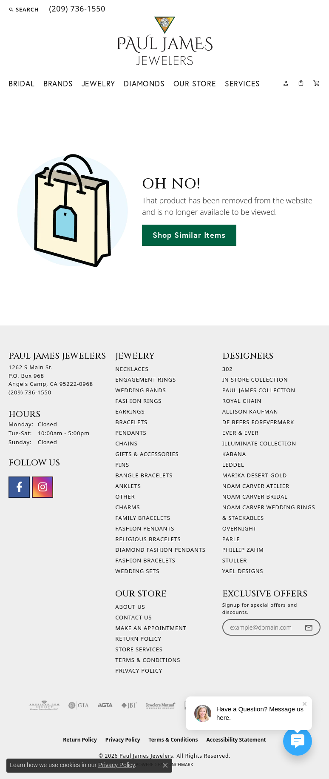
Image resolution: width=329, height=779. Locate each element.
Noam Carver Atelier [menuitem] (255, 486)
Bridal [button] (22, 83)
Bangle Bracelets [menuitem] (144, 475)
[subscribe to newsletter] (309, 627)
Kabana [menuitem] (234, 454)
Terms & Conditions (147, 660)
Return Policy (138, 638)
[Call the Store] (30, 392)
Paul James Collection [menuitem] (258, 390)
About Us (130, 607)
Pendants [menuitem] (130, 433)
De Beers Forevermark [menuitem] (258, 422)
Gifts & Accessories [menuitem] (147, 454)
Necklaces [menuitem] (131, 369)
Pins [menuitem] (122, 464)
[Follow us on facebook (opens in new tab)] (19, 487)
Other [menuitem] (125, 496)
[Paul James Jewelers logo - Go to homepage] (165, 41)
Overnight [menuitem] (239, 528)
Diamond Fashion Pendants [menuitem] (160, 550)
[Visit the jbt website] (129, 705)
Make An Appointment (150, 628)
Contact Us (133, 617)
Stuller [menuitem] (234, 560)
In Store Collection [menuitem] (255, 379)
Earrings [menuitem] (130, 411)
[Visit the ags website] (44, 705)
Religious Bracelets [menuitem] (148, 539)
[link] (76, 9)
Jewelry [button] (99, 83)
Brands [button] (58, 83)
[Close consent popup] (165, 765)
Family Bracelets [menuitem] (142, 518)
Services (242, 83)
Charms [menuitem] (127, 507)
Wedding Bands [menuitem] (140, 390)
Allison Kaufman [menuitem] (250, 411)
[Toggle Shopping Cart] (316, 82)
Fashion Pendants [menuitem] (144, 528)
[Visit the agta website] (105, 705)
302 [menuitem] (227, 369)
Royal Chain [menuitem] (241, 401)
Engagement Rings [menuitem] (145, 379)
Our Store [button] (194, 83)
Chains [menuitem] (126, 443)
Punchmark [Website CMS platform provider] (179, 765)
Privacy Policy (138, 670)
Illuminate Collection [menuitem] (259, 443)
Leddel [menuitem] (233, 464)
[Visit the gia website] (78, 705)
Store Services (138, 649)
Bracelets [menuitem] (131, 422)
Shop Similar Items (189, 235)
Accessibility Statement (236, 739)
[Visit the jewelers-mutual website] (160, 705)
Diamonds (144, 83)
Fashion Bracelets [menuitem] (145, 560)
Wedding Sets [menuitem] (137, 571)
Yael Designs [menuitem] (243, 571)
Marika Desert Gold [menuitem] (254, 475)
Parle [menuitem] (231, 539)
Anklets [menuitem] (128, 486)
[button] (24, 9)
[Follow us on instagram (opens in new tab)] (42, 487)
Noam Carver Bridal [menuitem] (255, 496)
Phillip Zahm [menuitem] (243, 550)
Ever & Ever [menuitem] (240, 433)
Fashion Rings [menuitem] (138, 401)
